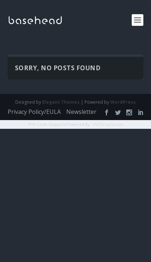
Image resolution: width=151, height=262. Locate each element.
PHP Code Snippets (46, 124)
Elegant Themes (61, 102)
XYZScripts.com (108, 124)
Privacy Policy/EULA (34, 112)
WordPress (123, 102)
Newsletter (81, 112)
